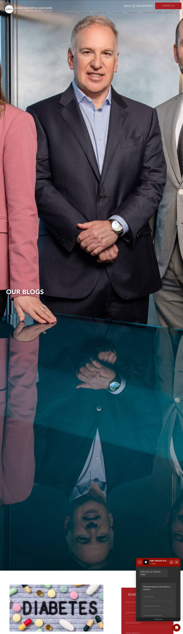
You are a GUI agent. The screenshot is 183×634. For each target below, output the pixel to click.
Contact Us (168, 6)
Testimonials (149, 12)
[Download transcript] (171, 562)
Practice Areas (101, 12)
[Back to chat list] (140, 562)
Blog (159, 12)
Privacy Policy (158, 619)
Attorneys (86, 12)
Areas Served (118, 12)
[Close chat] (176, 562)
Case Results (133, 12)
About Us (73, 12)
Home (64, 12)
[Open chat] (176, 627)
